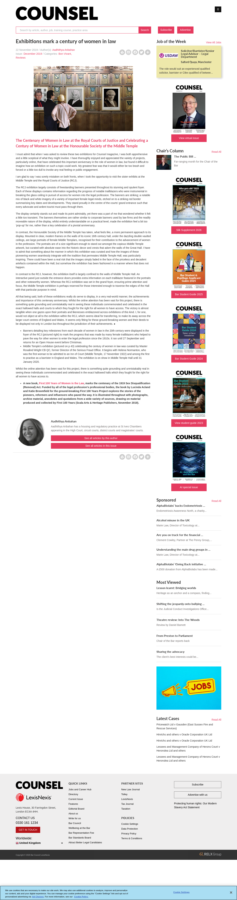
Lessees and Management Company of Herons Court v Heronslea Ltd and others (188, 748)
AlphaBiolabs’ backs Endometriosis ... (180, 505)
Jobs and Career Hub (80, 789)
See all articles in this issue (100, 445)
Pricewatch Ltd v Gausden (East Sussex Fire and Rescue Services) (184, 726)
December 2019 (33, 53)
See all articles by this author (101, 438)
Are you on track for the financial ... (179, 535)
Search (145, 30)
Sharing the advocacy (170, 651)
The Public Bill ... (185, 156)
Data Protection (129, 828)
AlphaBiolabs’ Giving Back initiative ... (181, 564)
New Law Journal (130, 789)
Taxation (125, 808)
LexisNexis (127, 799)
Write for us (75, 818)
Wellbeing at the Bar (79, 828)
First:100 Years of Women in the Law (61, 383)
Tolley (124, 794)
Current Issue (76, 799)
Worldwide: (39, 840)
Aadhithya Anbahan (63, 49)
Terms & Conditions (131, 838)
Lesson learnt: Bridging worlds (176, 588)
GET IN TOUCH (28, 829)
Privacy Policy (128, 833)
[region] (118, 893)
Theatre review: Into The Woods (178, 619)
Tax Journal (127, 804)
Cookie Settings (129, 824)
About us (73, 813)
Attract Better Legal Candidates (85, 842)
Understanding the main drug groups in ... (183, 549)
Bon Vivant (65, 53)
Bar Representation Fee (81, 832)
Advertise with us (198, 794)
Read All (216, 151)
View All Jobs (213, 42)
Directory (73, 794)
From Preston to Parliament (174, 635)
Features (73, 804)
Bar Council (75, 823)
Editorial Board (76, 808)
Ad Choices (38, 897)
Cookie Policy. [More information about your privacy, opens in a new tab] (81, 897)
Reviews (21, 57)
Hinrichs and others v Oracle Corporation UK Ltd (184, 734)
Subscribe (166, 29)
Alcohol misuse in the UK (173, 520)
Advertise (185, 29)
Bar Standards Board (80, 837)
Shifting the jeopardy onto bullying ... (180, 603)
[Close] (231, 893)
